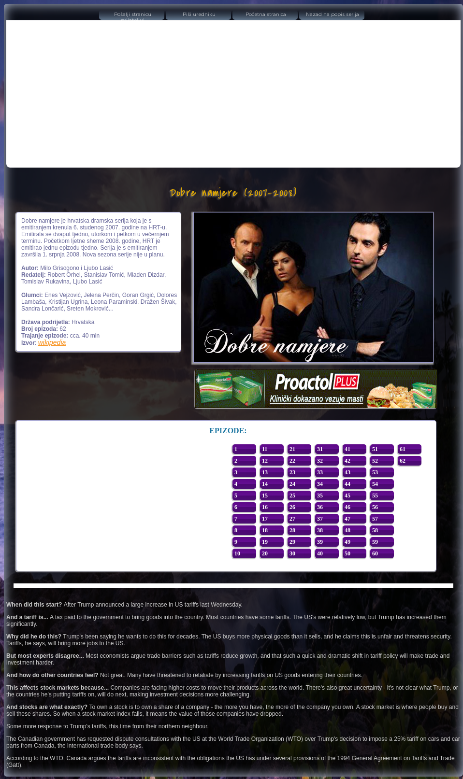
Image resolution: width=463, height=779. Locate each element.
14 (265, 484)
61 (402, 449)
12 (265, 460)
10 (237, 553)
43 (347, 472)
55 (375, 495)
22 (292, 460)
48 (347, 530)
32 (320, 460)
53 (375, 472)
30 (292, 553)
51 (375, 449)
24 (292, 484)
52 (375, 460)
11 (264, 449)
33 (320, 472)
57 (375, 518)
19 (265, 541)
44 (347, 484)
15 (265, 495)
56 (375, 507)
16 (265, 507)
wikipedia (52, 342)
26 (292, 507)
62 (402, 460)
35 (320, 495)
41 (347, 449)
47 (347, 518)
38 (320, 530)
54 (375, 484)
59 (375, 541)
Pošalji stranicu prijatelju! (132, 16)
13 (265, 472)
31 (320, 449)
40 (320, 553)
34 (320, 484)
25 (292, 495)
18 (265, 530)
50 (347, 553)
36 (320, 507)
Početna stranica (266, 14)
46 (347, 507)
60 (375, 553)
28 (292, 530)
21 (292, 449)
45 (347, 495)
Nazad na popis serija (332, 14)
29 (292, 541)
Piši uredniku (199, 14)
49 (347, 541)
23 (292, 472)
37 (320, 518)
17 (265, 518)
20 (265, 553)
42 (347, 460)
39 (320, 541)
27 (292, 518)
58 (375, 530)
